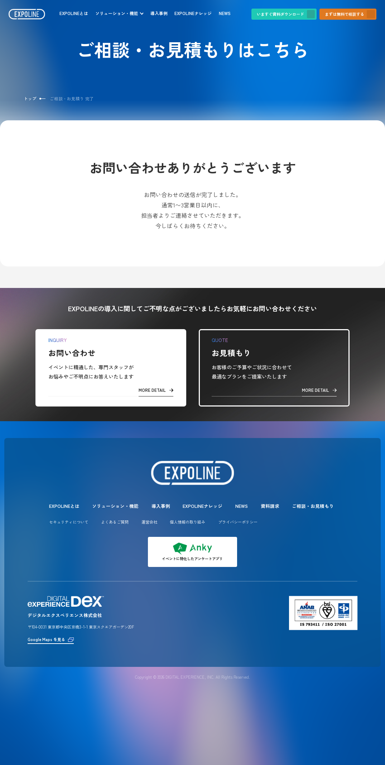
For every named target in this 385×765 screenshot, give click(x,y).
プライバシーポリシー (238, 522)
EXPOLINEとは (73, 13)
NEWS (225, 13)
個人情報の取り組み (187, 522)
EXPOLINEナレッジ (193, 13)
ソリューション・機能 (116, 13)
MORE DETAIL (156, 390)
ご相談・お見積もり (313, 505)
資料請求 (270, 505)
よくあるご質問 (115, 522)
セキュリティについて (68, 522)
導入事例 (159, 13)
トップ (30, 98)
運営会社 (149, 522)
